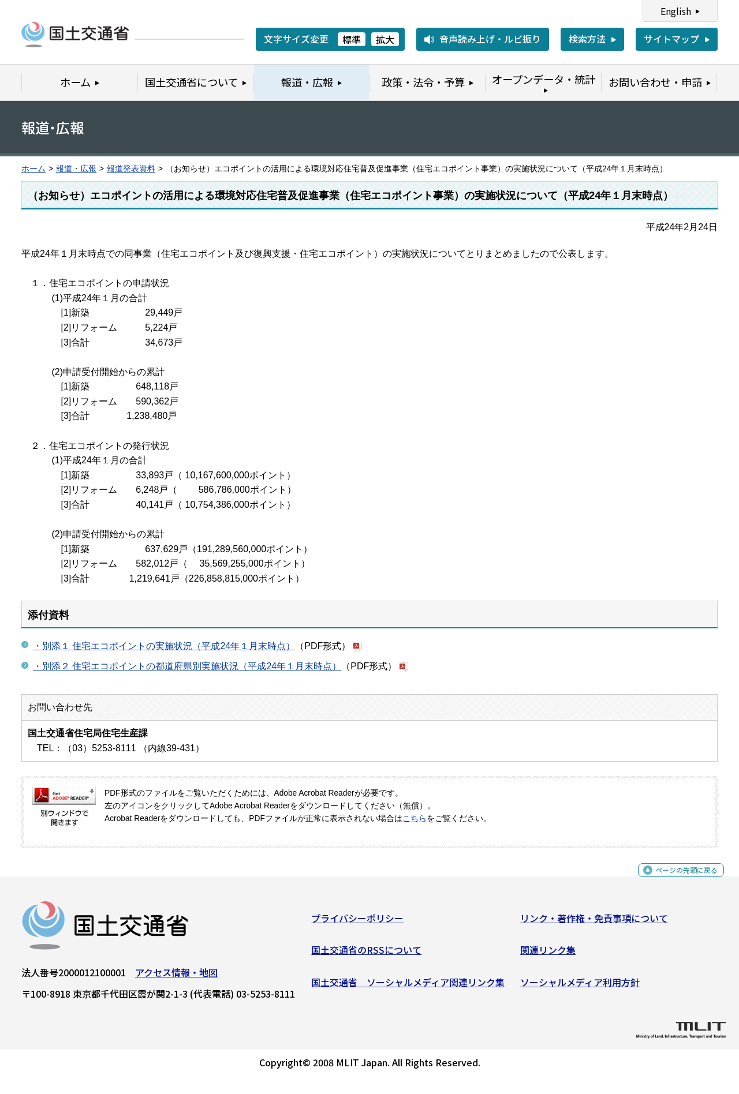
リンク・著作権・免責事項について (594, 923)
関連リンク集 (548, 954)
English (675, 11)
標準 (351, 39)
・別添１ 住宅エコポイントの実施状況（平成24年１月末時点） (164, 646)
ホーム (33, 168)
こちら (414, 818)
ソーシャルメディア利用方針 (580, 987)
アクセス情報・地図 (176, 977)
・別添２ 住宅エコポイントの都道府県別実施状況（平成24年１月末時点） (187, 666)
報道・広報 (76, 168)
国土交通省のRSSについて (366, 954)
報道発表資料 (131, 168)
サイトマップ (671, 39)
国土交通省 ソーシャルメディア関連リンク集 (408, 987)
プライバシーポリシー (357, 923)
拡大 (385, 39)
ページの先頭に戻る (677, 881)
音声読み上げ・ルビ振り (490, 39)
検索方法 (587, 39)
